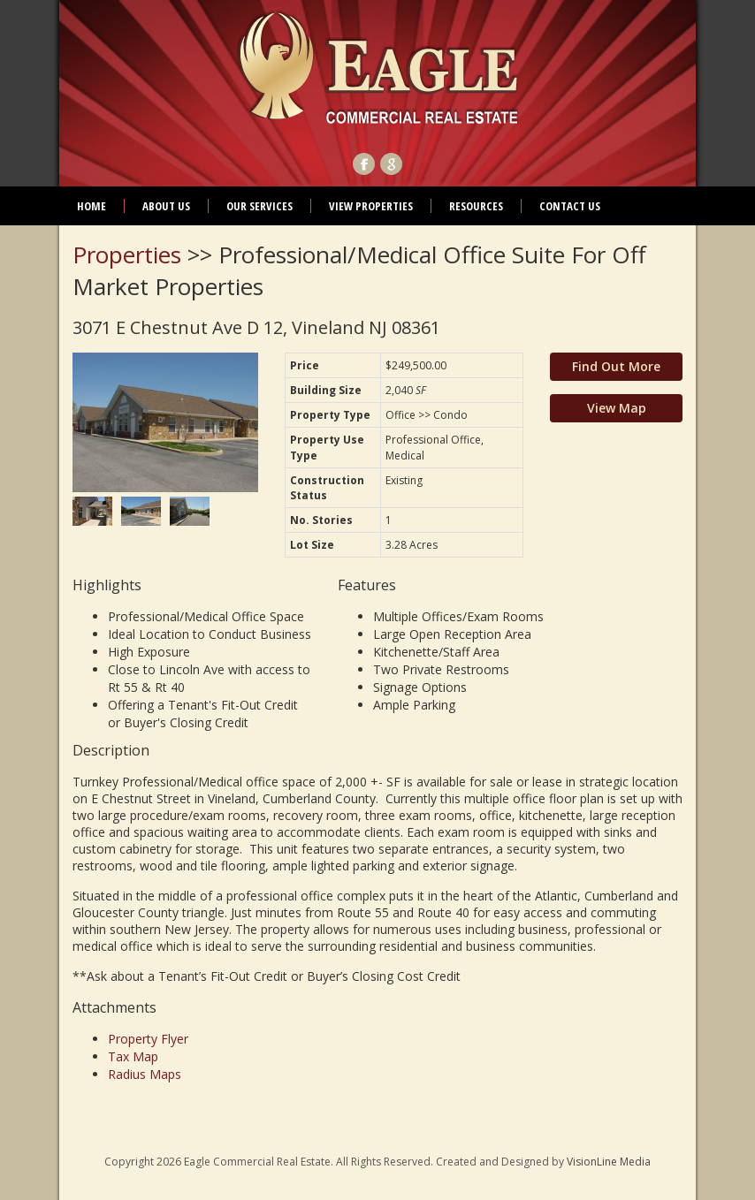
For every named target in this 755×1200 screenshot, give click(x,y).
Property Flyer (148, 1038)
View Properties (371, 206)
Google (391, 164)
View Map (616, 407)
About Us (166, 206)
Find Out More (616, 366)
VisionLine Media (609, 1161)
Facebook (364, 164)
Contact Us (569, 206)
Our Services (259, 206)
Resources (476, 206)
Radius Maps (144, 1074)
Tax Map (133, 1056)
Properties (126, 254)
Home (91, 206)
